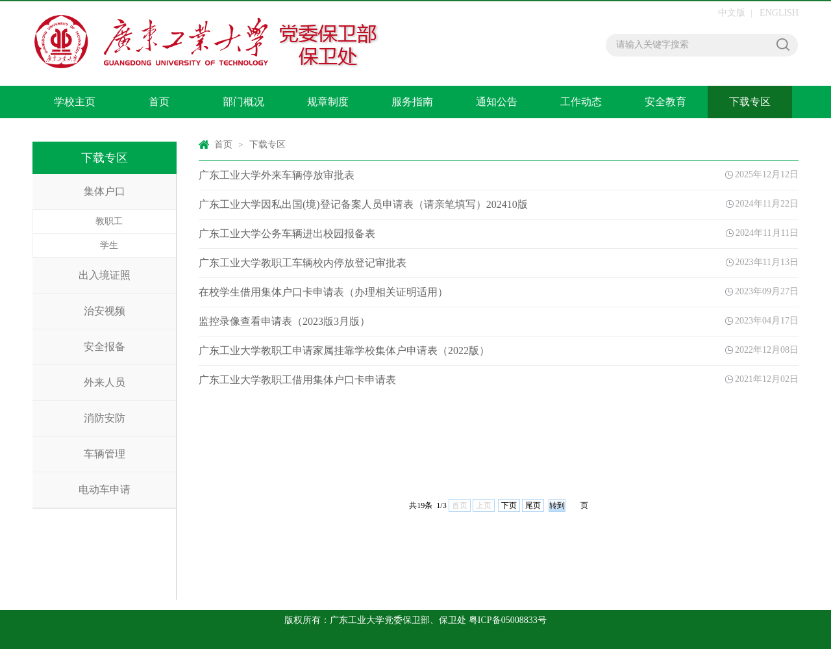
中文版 (731, 13)
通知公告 (496, 101)
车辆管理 (104, 453)
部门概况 (243, 101)
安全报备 (104, 346)
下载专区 (750, 101)
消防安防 (104, 418)
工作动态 (581, 101)
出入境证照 (104, 275)
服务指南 (412, 101)
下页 (509, 505)
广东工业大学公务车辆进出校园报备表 (287, 233)
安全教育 (665, 101)
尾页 (533, 505)
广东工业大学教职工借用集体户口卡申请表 (297, 379)
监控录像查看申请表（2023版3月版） (284, 321)
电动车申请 (104, 489)
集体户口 (104, 191)
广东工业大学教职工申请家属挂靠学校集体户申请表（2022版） (344, 350)
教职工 (109, 221)
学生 (109, 245)
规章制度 (328, 101)
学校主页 (74, 101)
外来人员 (104, 382)
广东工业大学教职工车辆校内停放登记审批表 (302, 262)
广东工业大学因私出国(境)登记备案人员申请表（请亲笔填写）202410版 (363, 204)
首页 (159, 101)
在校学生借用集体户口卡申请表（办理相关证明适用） (323, 292)
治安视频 (104, 310)
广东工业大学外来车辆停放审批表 (276, 175)
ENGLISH (779, 13)
